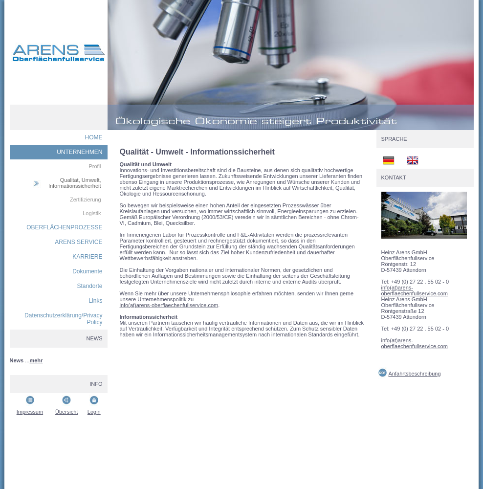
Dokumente (87, 271)
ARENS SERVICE (78, 242)
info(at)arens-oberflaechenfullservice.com (169, 305)
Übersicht (66, 412)
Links (95, 300)
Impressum (30, 412)
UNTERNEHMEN (79, 152)
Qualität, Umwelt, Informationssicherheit (74, 183)
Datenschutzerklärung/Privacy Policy (63, 319)
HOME (94, 137)
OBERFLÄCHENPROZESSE (64, 227)
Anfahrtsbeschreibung (415, 374)
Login (94, 412)
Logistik (92, 213)
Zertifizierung (85, 199)
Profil (94, 166)
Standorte (89, 286)
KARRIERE (87, 256)
